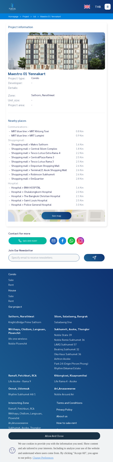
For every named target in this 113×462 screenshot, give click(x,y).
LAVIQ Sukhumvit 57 (65, 344)
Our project (15, 306)
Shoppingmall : (16, 140)
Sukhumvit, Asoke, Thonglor (72, 329)
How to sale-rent (66, 422)
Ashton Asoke (62, 358)
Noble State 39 (63, 335)
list (34, 16)
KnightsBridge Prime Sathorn (24, 322)
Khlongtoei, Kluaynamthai (70, 375)
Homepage (13, 16)
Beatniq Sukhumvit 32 (66, 349)
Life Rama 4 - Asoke (65, 381)
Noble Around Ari (64, 394)
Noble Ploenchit (17, 343)
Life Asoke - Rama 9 (19, 381)
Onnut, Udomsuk (18, 388)
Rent (11, 284)
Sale (11, 279)
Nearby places (17, 121)
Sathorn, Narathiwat (21, 316)
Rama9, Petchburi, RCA (22, 375)
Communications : (18, 126)
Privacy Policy (64, 409)
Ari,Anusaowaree (64, 388)
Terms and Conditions (69, 402)
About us (62, 416)
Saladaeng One (63, 322)
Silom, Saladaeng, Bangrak (71, 316)
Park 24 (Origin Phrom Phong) (71, 363)
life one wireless (17, 338)
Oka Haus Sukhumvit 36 (67, 354)
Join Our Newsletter (20, 250)
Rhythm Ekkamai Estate (67, 368)
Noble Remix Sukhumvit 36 (69, 339)
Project (26, 16)
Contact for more (19, 233)
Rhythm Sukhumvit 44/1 (22, 394)
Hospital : (13, 183)
